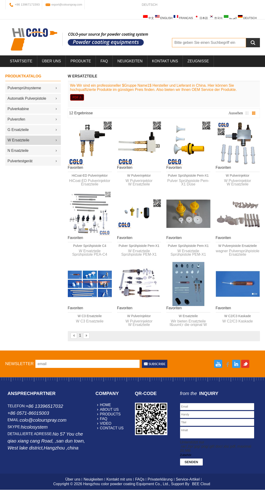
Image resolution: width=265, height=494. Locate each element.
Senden (191, 462)
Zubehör (186, 455)
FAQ (104, 61)
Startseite (21, 61)
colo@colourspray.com (43, 420)
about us (109, 409)
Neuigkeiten (129, 61)
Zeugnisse (198, 61)
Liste (247, 113)
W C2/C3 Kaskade (237, 316)
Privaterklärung (160, 479)
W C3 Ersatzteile (90, 316)
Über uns (72, 479)
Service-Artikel (188, 479)
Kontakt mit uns (119, 479)
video (106, 423)
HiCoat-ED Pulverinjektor (90, 175)
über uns (51, 61)
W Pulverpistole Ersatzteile (237, 246)
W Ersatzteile (188, 316)
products (110, 414)
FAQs (139, 479)
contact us (112, 428)
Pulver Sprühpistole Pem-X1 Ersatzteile (139, 246)
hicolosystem (34, 427)
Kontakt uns (165, 61)
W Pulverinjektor (139, 175)
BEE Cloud (201, 484)
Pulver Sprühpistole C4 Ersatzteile (89, 246)
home (105, 405)
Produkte (80, 61)
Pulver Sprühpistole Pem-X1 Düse (188, 176)
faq (103, 419)
